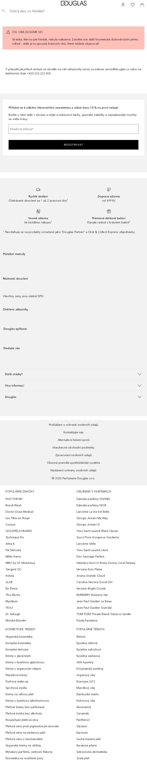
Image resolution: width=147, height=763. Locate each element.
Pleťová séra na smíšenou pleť (25, 732)
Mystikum (12, 601)
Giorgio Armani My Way (92, 518)
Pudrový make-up (17, 681)
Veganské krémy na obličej (23, 745)
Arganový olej (85, 675)
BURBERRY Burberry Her (92, 595)
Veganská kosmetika (19, 636)
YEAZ (9, 607)
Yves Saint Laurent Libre (92, 550)
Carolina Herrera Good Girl (94, 582)
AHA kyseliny (84, 662)
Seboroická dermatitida (91, 752)
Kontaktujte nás (74, 432)
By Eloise (12, 588)
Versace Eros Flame (89, 569)
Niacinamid (83, 707)
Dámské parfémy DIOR (91, 505)
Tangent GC (13, 569)
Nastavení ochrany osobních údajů (73, 470)
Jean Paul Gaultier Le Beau (94, 601)
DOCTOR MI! (14, 499)
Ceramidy (82, 713)
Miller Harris (13, 556)
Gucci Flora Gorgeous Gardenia (97, 537)
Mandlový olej (85, 688)
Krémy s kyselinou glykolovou (25, 662)
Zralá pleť (82, 758)
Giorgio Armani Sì (88, 524)
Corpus (10, 524)
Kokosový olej (85, 700)
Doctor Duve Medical (19, 511)
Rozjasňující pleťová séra (22, 720)
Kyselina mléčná (86, 643)
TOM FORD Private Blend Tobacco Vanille (103, 614)
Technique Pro (15, 537)
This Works (13, 595)
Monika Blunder (16, 620)
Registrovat (73, 144)
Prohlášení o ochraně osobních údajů (73, 424)
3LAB (9, 582)
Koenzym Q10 (85, 681)
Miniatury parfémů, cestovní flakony (29, 752)
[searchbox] (73, 11)
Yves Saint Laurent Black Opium (97, 531)
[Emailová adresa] (73, 129)
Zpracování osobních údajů (73, 455)
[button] (73, 374)
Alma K (10, 543)
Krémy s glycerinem (18, 656)
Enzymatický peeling (89, 668)
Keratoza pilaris (86, 745)
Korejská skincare (17, 649)
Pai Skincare (13, 550)
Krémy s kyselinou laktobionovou (27, 700)
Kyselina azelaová (88, 656)
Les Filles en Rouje (18, 518)
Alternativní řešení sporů (74, 440)
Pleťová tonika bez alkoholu (24, 713)
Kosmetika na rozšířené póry (24, 758)
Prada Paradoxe (86, 620)
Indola (10, 575)
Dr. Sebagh (13, 614)
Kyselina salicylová (88, 649)
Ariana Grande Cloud (90, 575)
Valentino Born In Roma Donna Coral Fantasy (105, 563)
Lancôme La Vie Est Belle (92, 511)
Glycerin (81, 726)
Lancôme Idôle (86, 543)
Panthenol (82, 720)
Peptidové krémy (16, 675)
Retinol (80, 636)
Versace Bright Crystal (90, 588)
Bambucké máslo (87, 694)
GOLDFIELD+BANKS (19, 531)
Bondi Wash (14, 505)
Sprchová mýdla (16, 688)
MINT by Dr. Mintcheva (20, 563)
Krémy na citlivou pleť (19, 694)
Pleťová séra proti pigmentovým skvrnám (32, 726)
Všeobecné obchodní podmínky (73, 447)
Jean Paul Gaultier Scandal (93, 607)
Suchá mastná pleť (88, 739)
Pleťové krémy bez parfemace (25, 707)
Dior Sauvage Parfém (90, 556)
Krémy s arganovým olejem (23, 668)
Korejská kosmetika (18, 643)
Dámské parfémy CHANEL (93, 499)
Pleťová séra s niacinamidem (24, 739)
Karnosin (82, 732)
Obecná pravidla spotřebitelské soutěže (73, 462)
